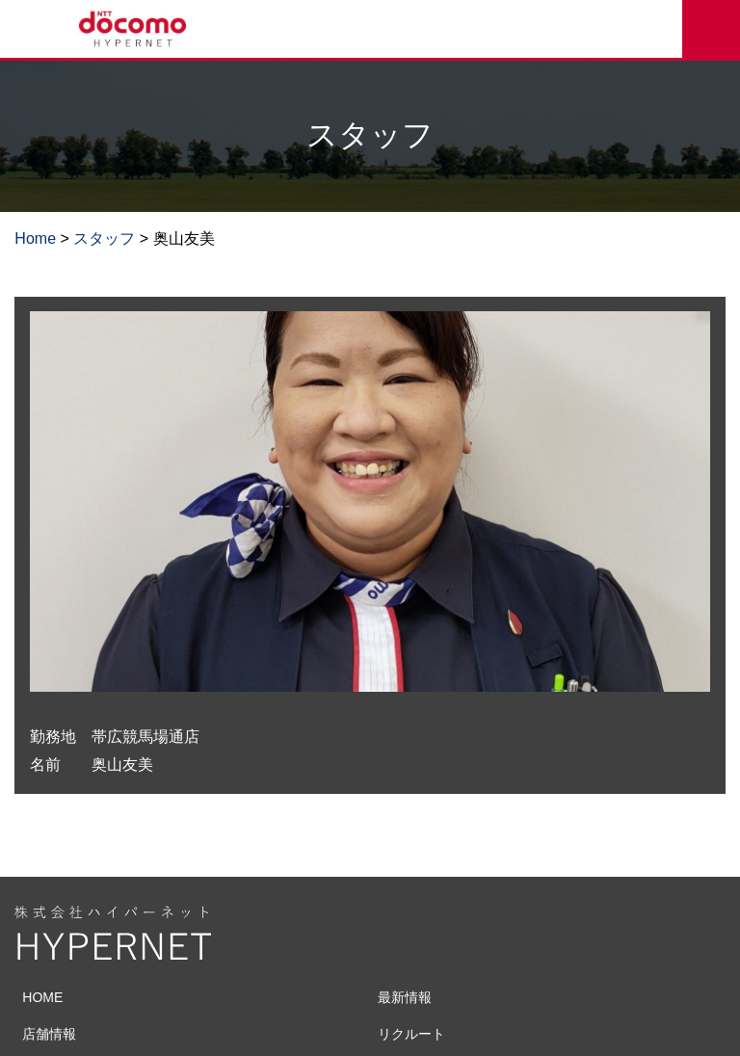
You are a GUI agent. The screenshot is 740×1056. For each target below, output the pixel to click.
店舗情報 (49, 1034)
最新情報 (405, 997)
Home (35, 238)
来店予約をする (711, 29)
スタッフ (104, 238)
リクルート (411, 1034)
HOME (42, 997)
